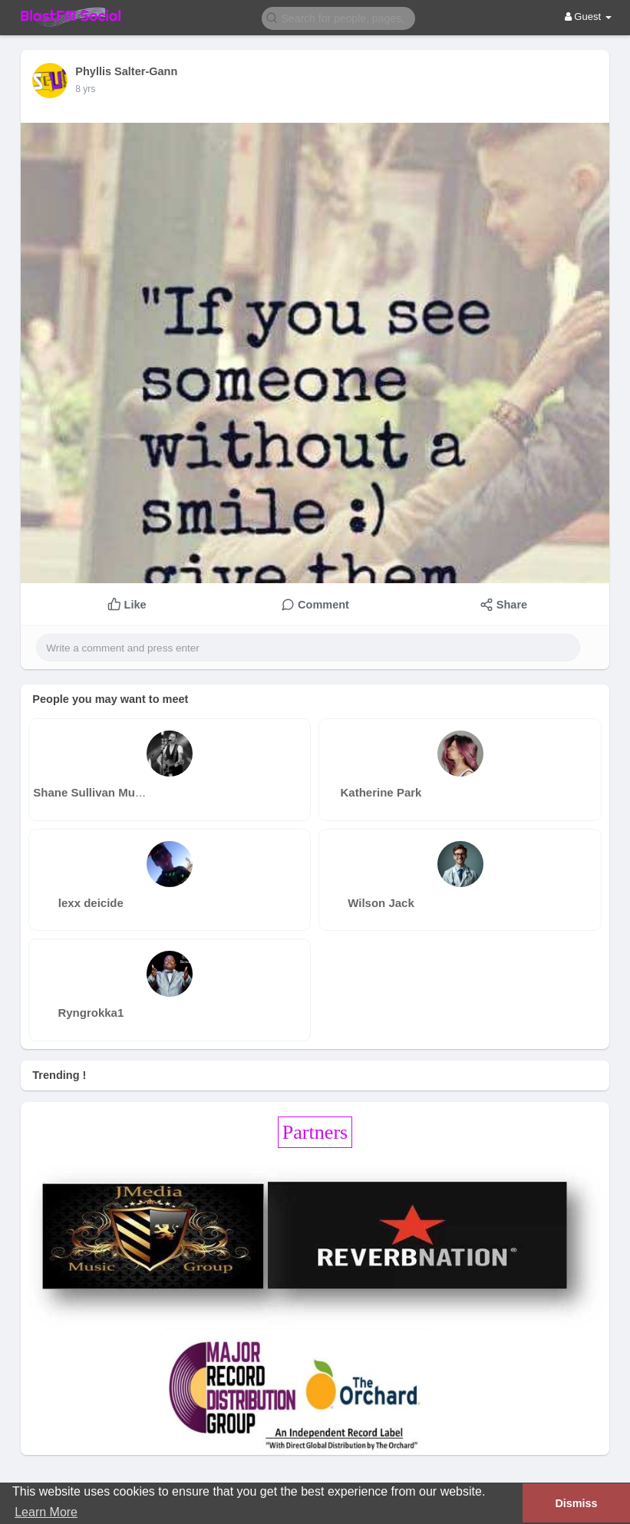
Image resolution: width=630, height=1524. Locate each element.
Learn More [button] (46, 1512)
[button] (338, 17)
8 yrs (85, 89)
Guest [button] (588, 16)
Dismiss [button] (576, 1503)
